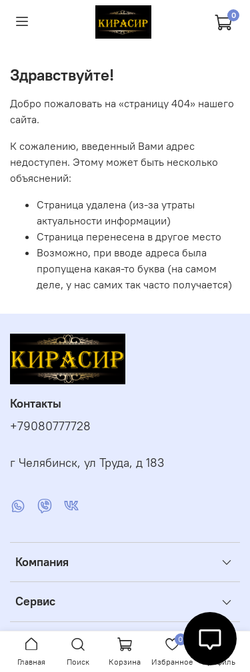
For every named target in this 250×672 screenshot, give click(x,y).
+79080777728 (50, 426)
